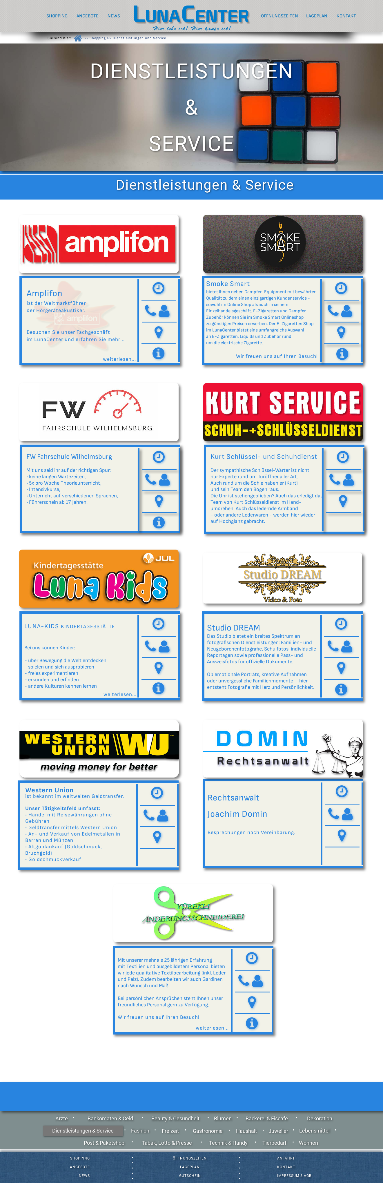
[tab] (159, 289)
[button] (158, 333)
